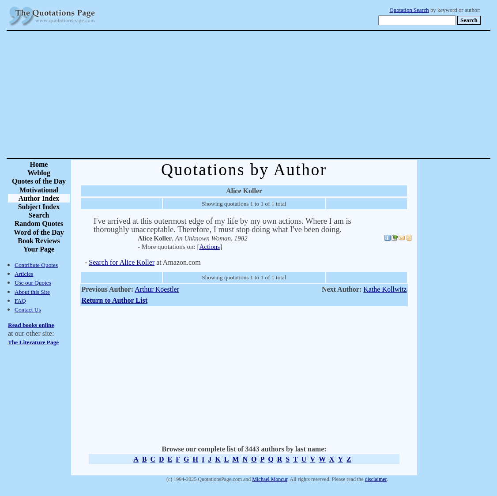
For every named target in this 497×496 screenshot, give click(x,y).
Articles (24, 274)
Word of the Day (39, 232)
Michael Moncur (269, 479)
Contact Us (28, 309)
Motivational (38, 190)
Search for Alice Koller (121, 262)
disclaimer (376, 479)
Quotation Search (409, 10)
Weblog (38, 173)
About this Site (32, 292)
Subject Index (39, 206)
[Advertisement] (279, 94)
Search (39, 215)
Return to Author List (115, 300)
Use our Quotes (33, 282)
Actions (209, 246)
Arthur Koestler (157, 289)
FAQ (20, 300)
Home (39, 164)
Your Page (38, 249)
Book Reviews (39, 240)
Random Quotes (39, 223)
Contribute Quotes (36, 265)
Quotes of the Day (39, 181)
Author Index (39, 198)
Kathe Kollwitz (385, 289)
